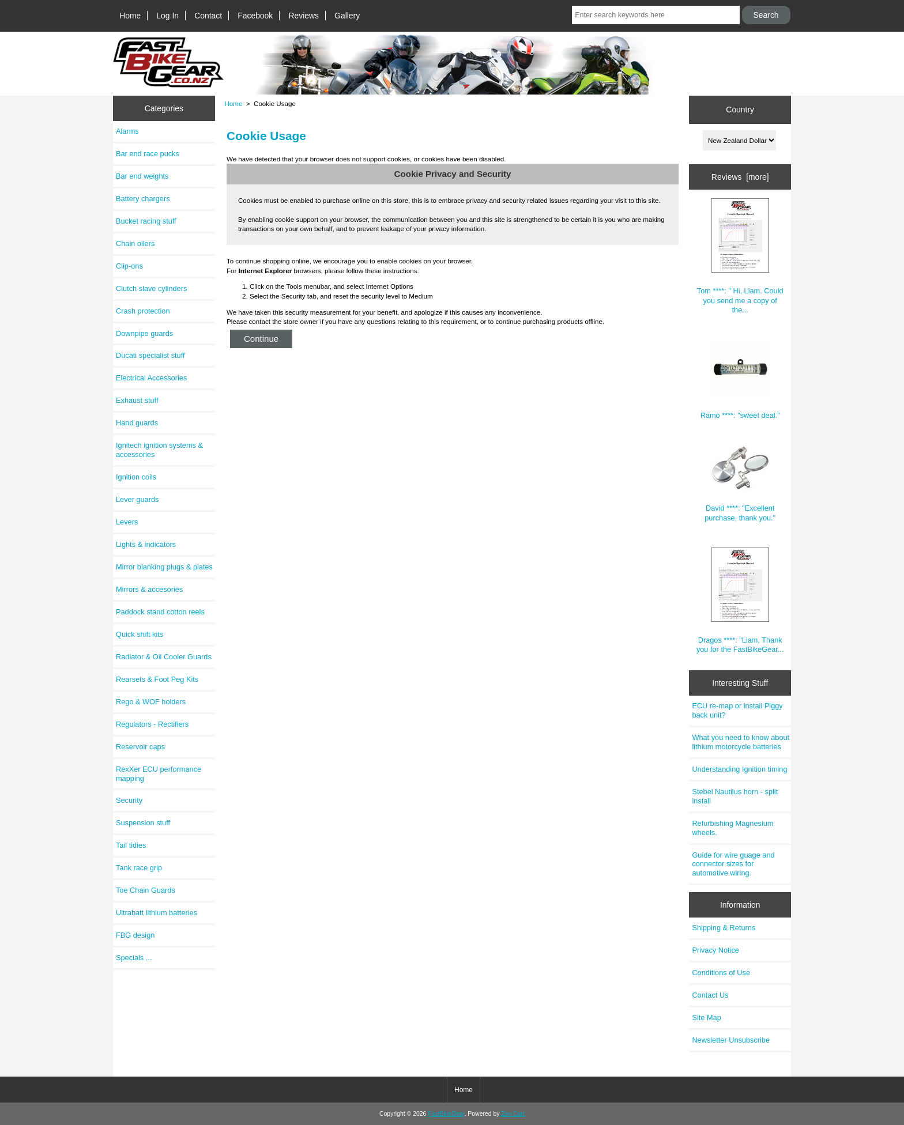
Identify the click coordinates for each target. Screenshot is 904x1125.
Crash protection (143, 311)
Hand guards (137, 422)
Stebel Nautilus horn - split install (735, 796)
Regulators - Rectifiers (152, 724)
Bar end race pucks (147, 153)
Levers (127, 522)
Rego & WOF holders (151, 701)
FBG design (135, 935)
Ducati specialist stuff (150, 355)
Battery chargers (143, 198)
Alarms (127, 131)
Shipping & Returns (723, 927)
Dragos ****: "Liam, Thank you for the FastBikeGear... (740, 601)
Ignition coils (136, 477)
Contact (208, 15)
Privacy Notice (715, 950)
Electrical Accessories (151, 377)
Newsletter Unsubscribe (731, 1040)
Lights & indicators (146, 544)
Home (130, 15)
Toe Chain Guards (145, 890)
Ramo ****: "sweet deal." (740, 379)
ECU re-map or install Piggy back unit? (737, 710)
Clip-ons (129, 266)
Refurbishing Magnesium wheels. (732, 828)
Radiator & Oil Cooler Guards (164, 656)
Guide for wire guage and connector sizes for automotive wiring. (733, 864)
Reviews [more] (740, 177)
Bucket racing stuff (146, 221)
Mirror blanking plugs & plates (164, 566)
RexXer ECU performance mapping (158, 774)
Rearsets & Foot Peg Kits (157, 679)
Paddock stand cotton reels (160, 611)
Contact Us (710, 995)
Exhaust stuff (137, 400)
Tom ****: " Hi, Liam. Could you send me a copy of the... (740, 256)
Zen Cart (513, 1114)
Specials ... (134, 957)
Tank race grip (139, 867)
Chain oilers (135, 243)
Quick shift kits (139, 634)
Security (129, 800)
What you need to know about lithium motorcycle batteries (740, 742)
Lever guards (137, 499)
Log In (167, 15)
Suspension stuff (143, 822)
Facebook (255, 15)
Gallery (347, 15)
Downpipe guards (144, 333)
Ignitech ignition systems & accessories (159, 450)
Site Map (706, 1017)
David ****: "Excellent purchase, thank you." (740, 483)
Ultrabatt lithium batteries (156, 912)
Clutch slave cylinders (151, 288)
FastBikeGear (446, 1114)
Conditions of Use (721, 972)
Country (740, 109)
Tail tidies (131, 845)
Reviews (303, 15)
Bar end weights (142, 176)
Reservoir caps (140, 746)
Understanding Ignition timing (739, 769)
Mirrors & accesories (149, 589)
